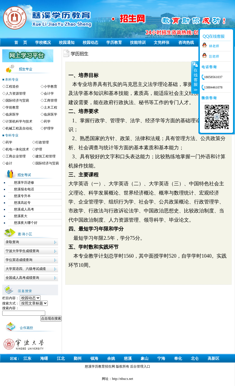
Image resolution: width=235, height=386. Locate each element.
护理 (38, 149)
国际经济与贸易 (17, 100)
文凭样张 (161, 42)
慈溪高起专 (22, 203)
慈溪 (128, 358)
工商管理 (50, 100)
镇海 (94, 358)
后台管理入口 (140, 366)
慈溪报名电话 (24, 189)
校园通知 (67, 42)
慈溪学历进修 (24, 182)
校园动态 (90, 42)
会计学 (49, 93)
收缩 (195, 77)
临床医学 (12, 114)
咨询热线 (186, 42)
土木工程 (50, 107)
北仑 (195, 358)
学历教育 (114, 42)
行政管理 (42, 142)
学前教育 (12, 107)
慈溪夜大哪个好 (25, 223)
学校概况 (43, 42)
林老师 (214, 46)
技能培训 (138, 42)
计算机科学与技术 (19, 121)
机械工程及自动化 (19, 128)
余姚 (111, 358)
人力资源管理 (16, 93)
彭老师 (214, 56)
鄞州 (77, 358)
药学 (47, 121)
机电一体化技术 (17, 149)
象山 (144, 358)
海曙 (44, 358)
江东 (27, 358)
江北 (61, 358)
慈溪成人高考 (24, 209)
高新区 (213, 358)
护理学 (49, 128)
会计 (9, 163)
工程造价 (12, 86)
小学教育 (50, 86)
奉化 (178, 358)
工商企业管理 (16, 156)
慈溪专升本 (22, 196)
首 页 (20, 42)
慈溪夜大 (20, 216)
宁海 (161, 358)
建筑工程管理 (45, 156)
